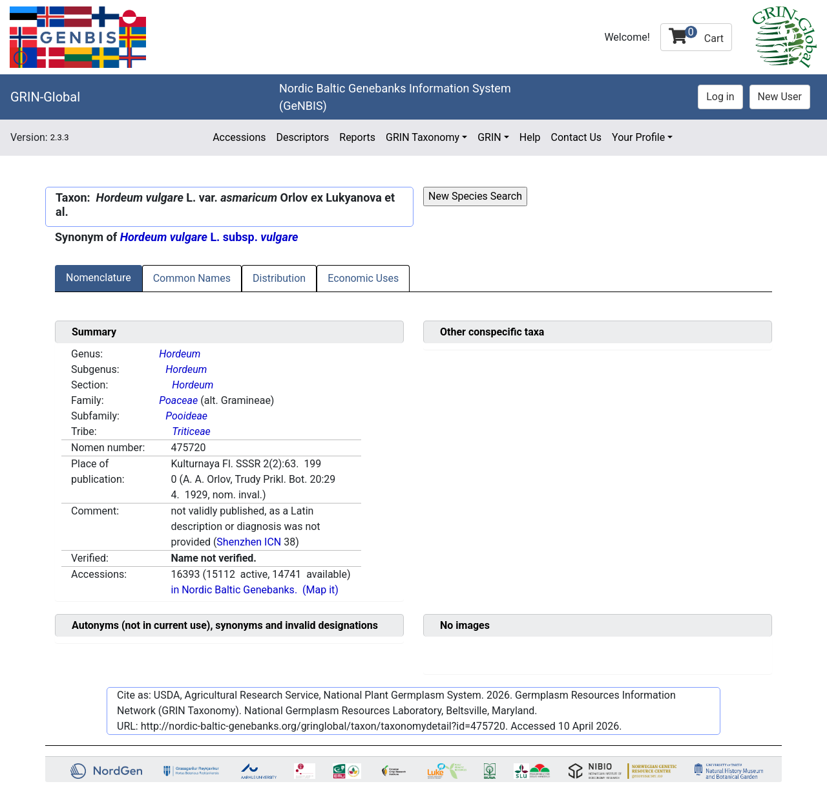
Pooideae (186, 416)
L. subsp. (209, 237)
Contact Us (576, 137)
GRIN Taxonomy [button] (422, 137)
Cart (696, 35)
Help (530, 137)
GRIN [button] (489, 137)
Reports (357, 137)
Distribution (279, 278)
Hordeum (179, 354)
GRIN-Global (45, 97)
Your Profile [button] (638, 137)
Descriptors (302, 137)
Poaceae (178, 400)
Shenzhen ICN (248, 542)
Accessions (239, 137)
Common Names (192, 278)
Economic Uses (363, 278)
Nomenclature (98, 277)
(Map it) (320, 590)
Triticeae (191, 431)
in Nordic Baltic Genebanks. (234, 590)
